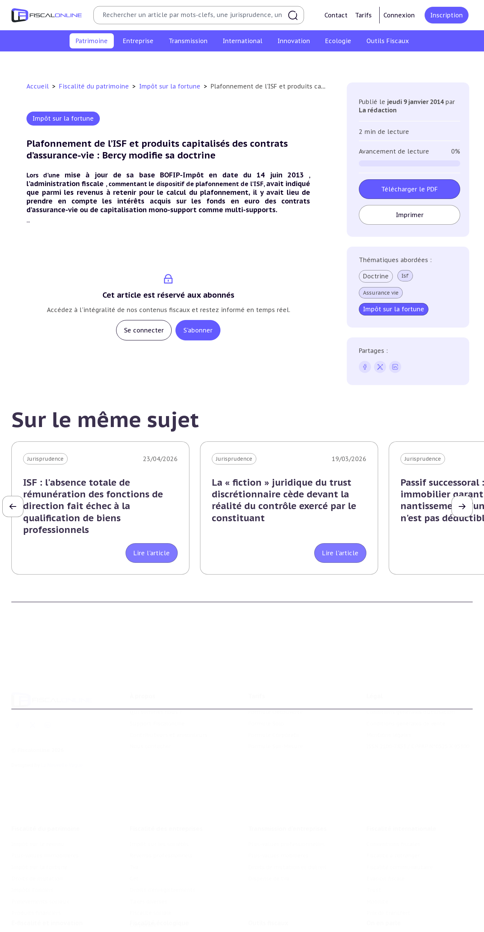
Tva (134, 856)
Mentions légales (388, 727)
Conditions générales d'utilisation (410, 704)
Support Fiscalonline (157, 715)
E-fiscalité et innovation (47, 914)
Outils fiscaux (268, 914)
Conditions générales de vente (405, 715)
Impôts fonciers (311, 62)
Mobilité (377, 890)
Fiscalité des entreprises (166, 818)
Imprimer (409, 215)
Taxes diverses (148, 890)
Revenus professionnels (161, 845)
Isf (405, 275)
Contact (335, 15)
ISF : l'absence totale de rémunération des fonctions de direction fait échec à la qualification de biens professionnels (93, 506)
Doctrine (376, 276)
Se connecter (144, 330)
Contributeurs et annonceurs (169, 727)
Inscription (446, 15)
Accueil (37, 86)
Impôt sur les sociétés (159, 833)
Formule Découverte (275, 704)
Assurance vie (381, 292)
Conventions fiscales (393, 833)
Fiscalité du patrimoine (95, 86)
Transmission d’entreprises (287, 818)
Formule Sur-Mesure (275, 738)
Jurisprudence (45, 458)
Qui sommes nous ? (156, 704)
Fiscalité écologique (159, 914)
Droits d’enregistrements (162, 879)
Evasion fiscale (385, 867)
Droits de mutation (255, 62)
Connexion (399, 15)
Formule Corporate (273, 727)
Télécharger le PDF (409, 189)
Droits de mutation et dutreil (287, 856)
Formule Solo (266, 715)
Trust (373, 879)
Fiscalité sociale (150, 902)
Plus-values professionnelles (286, 833)
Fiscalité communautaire (399, 856)
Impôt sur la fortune (192, 62)
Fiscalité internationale (401, 818)
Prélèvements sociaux (370, 62)
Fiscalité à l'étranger (393, 845)
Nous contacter (150, 738)
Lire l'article (151, 553)
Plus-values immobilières (121, 62)
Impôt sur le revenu (52, 62)
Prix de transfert (388, 902)
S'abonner (198, 330)
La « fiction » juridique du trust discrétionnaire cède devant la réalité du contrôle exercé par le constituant (284, 500)
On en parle (383, 914)
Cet (134, 867)
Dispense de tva (268, 867)
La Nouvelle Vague (62, 757)
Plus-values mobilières (278, 845)
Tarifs (363, 15)
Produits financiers (433, 62)
